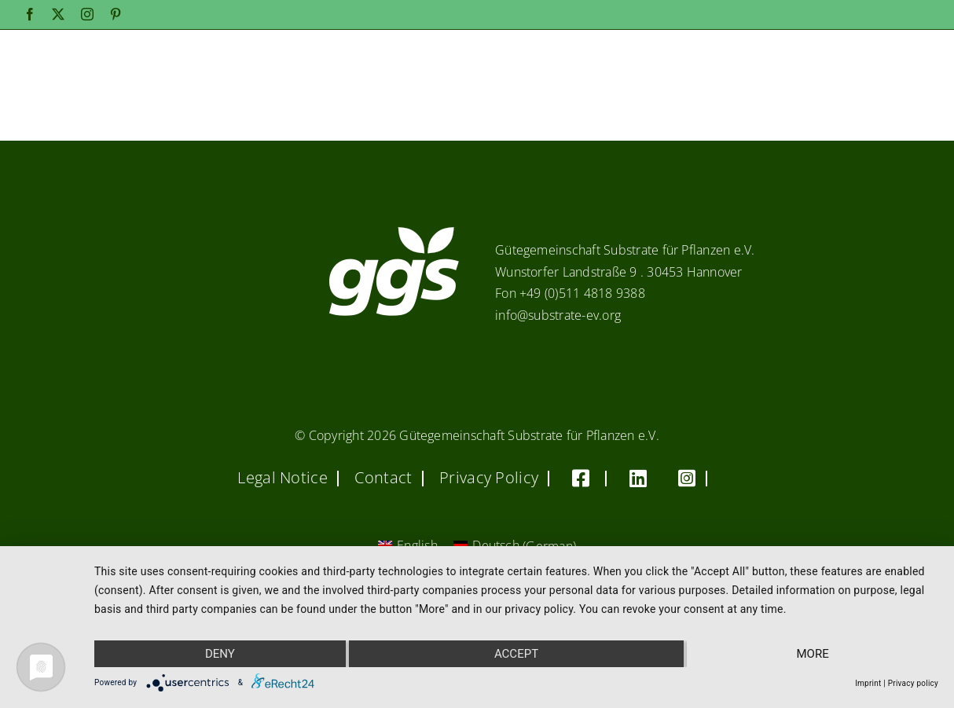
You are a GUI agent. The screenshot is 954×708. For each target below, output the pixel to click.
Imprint (868, 683)
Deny (220, 654)
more (813, 654)
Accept (516, 654)
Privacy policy (913, 683)
